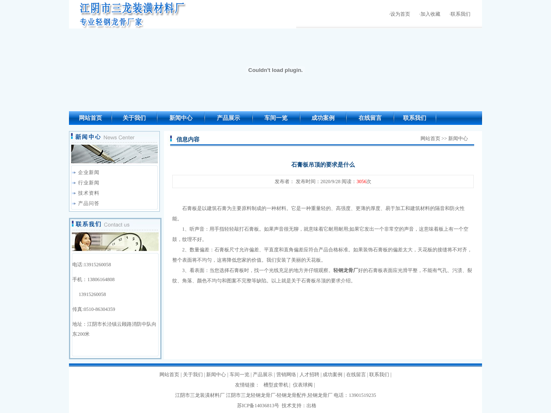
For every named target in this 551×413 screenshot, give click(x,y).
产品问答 (89, 203)
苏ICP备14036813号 (258, 405)
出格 (311, 405)
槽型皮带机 (276, 385)
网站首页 (90, 118)
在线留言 (370, 118)
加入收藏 (430, 14)
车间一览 (275, 118)
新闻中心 (180, 118)
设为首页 (400, 14)
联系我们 (460, 14)
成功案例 (323, 118)
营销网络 (286, 374)
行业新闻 (89, 183)
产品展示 (228, 118)
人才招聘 (309, 374)
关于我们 (134, 118)
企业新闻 (89, 172)
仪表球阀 (303, 385)
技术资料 (89, 193)
